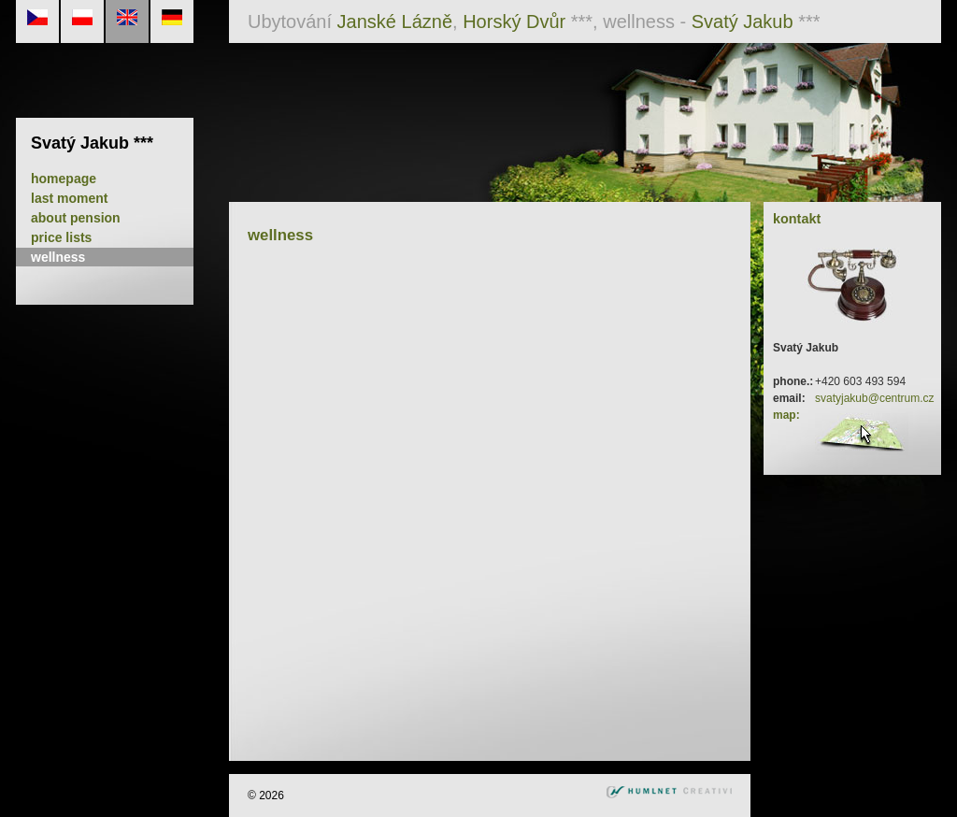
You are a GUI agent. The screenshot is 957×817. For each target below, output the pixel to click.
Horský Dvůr (514, 21)
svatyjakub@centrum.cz (875, 398)
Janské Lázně (394, 21)
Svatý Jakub (742, 21)
